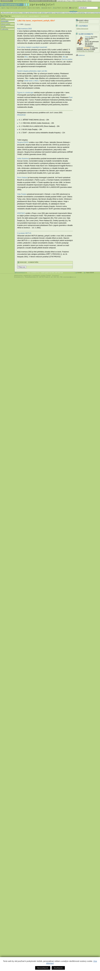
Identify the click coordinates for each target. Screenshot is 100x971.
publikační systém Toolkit (42, 275)
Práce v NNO (71, 1)
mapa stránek (90, 272)
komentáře (4, 21)
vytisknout (80, 55)
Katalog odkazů (81, 1)
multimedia (4, 29)
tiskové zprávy (5, 24)
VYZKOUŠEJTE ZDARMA (85, 51)
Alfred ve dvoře (83, 22)
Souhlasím (58, 968)
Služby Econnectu (86, 34)
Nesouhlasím (42, 968)
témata (3, 26)
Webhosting (18, 275)
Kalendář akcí (61, 1)
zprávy (3, 18)
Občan (89, 1)
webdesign (27, 275)
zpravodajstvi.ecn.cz (19, 16)
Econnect (28, 24)
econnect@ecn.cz (69, 277)
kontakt (79, 272)
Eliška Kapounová (82, 28)
